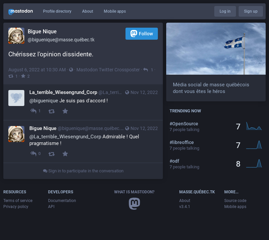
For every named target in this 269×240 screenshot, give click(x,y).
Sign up (251, 11)
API (51, 206)
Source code (235, 200)
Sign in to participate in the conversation (83, 170)
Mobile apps (115, 11)
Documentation (62, 200)
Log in (225, 11)
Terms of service (17, 200)
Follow (141, 33)
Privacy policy (15, 206)
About (87, 11)
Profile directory (57, 11)
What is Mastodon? (134, 192)
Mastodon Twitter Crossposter (108, 69)
